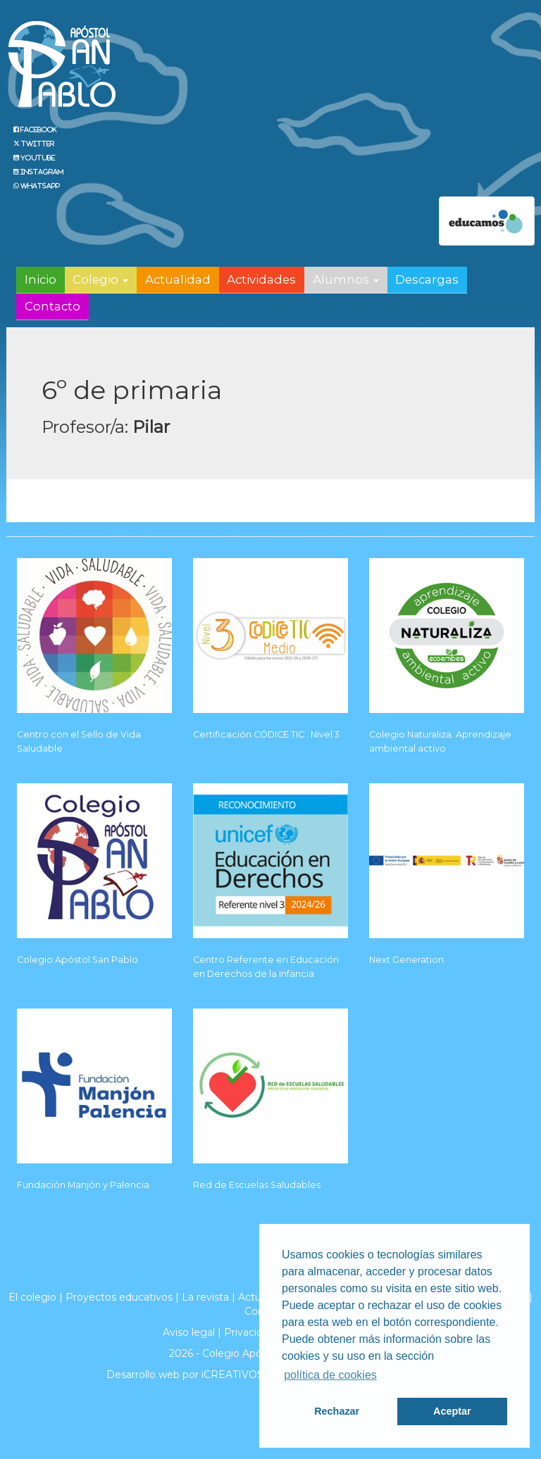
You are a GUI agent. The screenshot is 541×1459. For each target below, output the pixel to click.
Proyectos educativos (119, 1297)
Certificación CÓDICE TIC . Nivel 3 (266, 734)
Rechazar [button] (336, 1411)
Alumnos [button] (346, 279)
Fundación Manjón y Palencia (83, 1185)
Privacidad (249, 1332)
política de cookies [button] (330, 1375)
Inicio (40, 279)
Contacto (52, 306)
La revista (205, 1297)
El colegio (32, 1297)
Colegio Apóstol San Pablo (77, 959)
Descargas (427, 279)
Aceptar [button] (452, 1411)
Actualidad (178, 279)
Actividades (261, 279)
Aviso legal (189, 1332)
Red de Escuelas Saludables (257, 1185)
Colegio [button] (100, 279)
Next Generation (406, 959)
